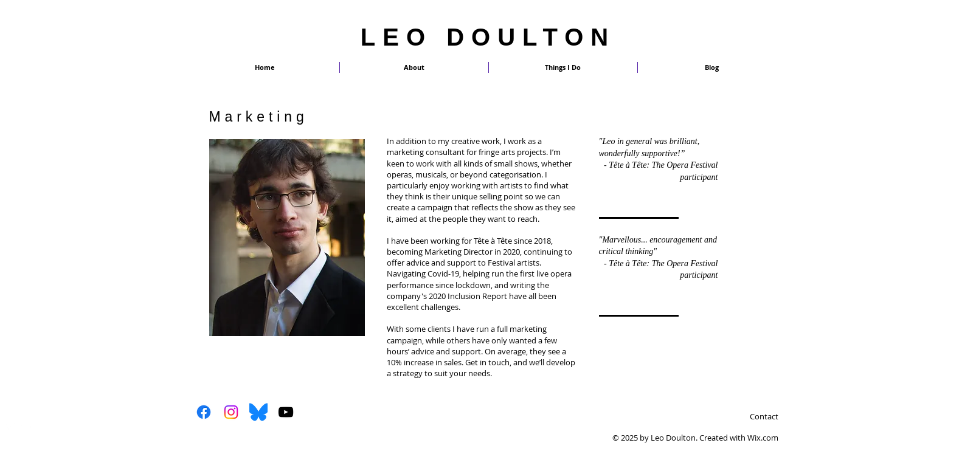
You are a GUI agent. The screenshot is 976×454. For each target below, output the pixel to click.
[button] (563, 67)
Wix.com (762, 437)
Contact (764, 416)
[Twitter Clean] (10, 427)
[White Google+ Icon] (26, 427)
